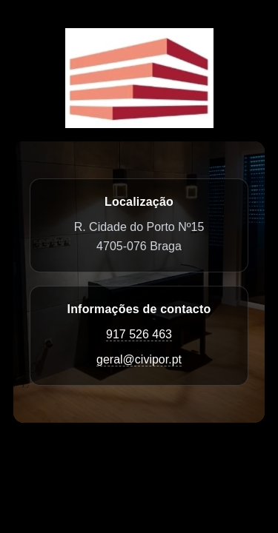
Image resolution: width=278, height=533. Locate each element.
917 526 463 (139, 334)
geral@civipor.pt (139, 359)
